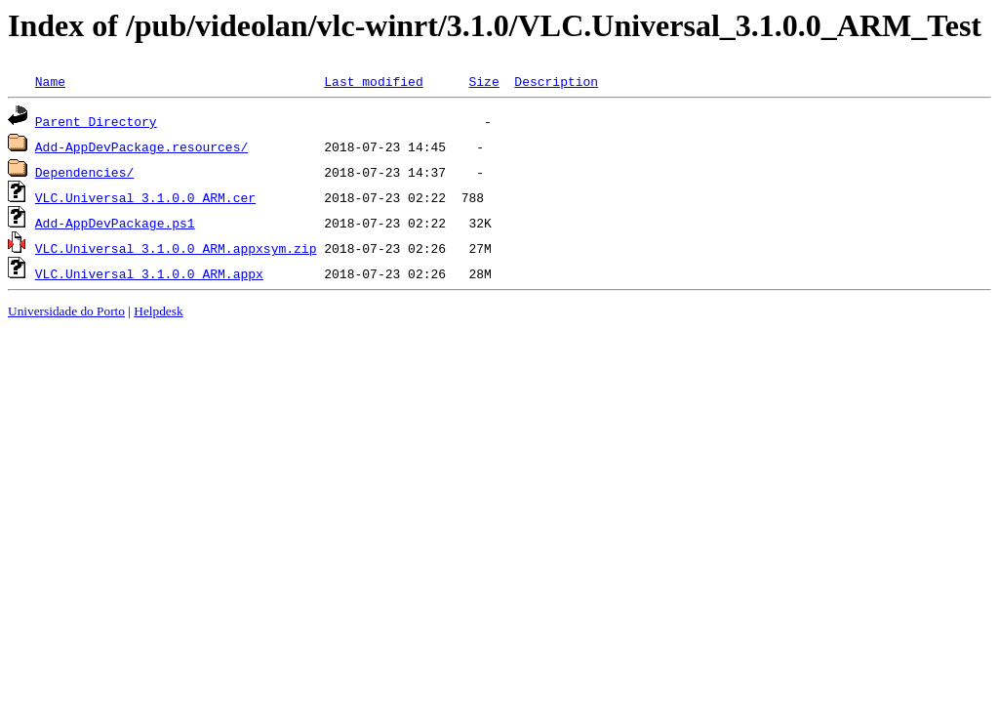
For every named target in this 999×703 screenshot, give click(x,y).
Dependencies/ (84, 172)
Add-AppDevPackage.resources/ (141, 146)
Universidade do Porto (66, 311)
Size (483, 81)
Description (556, 81)
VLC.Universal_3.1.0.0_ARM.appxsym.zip (176, 248)
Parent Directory (96, 121)
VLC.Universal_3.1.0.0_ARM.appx (149, 273)
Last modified (373, 81)
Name (50, 81)
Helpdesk (158, 311)
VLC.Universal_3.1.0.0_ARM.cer (145, 197)
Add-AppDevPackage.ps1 (115, 222)
